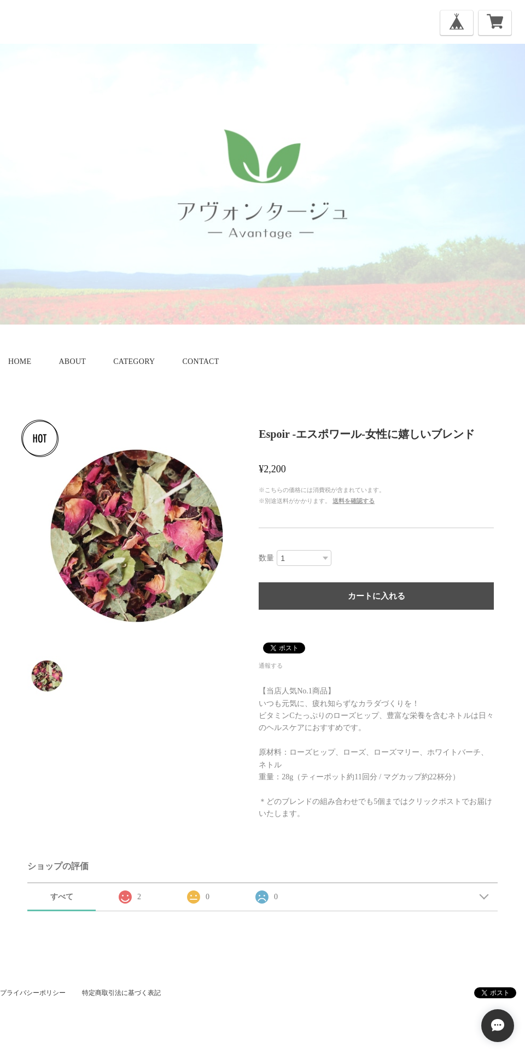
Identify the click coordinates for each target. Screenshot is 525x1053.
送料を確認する (353, 500)
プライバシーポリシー (33, 993)
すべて (61, 897)
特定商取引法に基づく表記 (121, 993)
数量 (266, 558)
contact (200, 361)
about (72, 361)
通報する (271, 665)
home (19, 361)
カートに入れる (376, 595)
